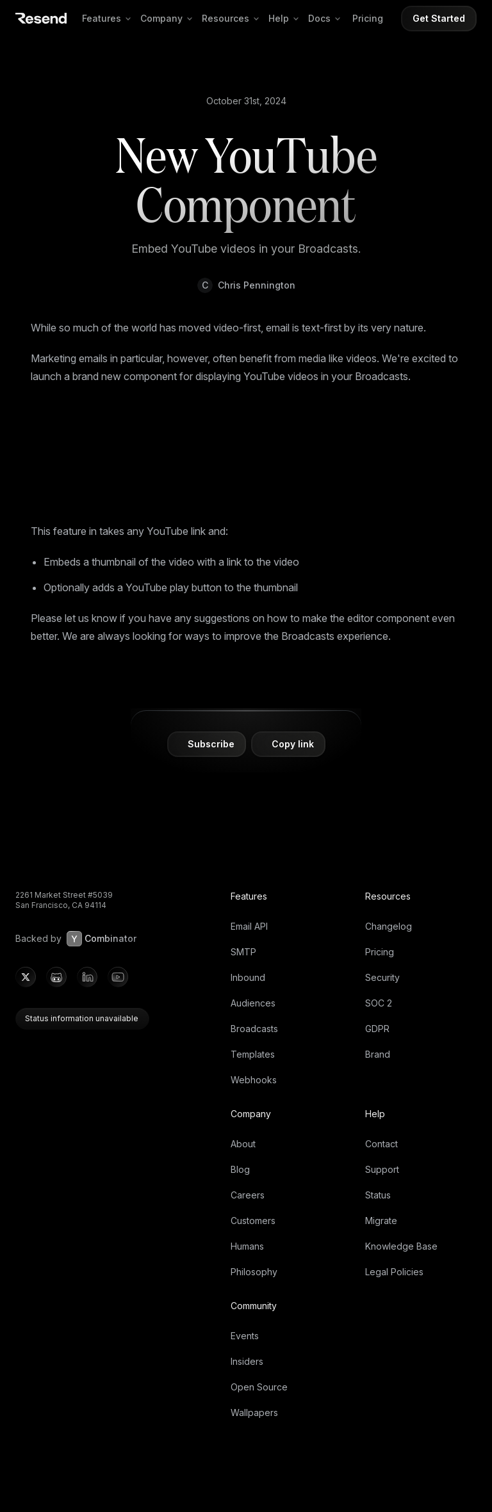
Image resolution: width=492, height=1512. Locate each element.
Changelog (388, 926)
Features (108, 19)
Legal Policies (394, 1271)
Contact (381, 1143)
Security (382, 977)
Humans (247, 1246)
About (243, 1143)
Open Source (259, 1386)
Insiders (247, 1361)
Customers (253, 1220)
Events (245, 1335)
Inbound (248, 977)
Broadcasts (254, 1028)
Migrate (381, 1220)
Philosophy (254, 1271)
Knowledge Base (401, 1246)
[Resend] (41, 18)
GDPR (377, 1028)
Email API (249, 926)
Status (378, 1195)
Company (168, 19)
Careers (248, 1195)
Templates (253, 1054)
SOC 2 (378, 1003)
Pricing (367, 18)
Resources (232, 19)
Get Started (439, 18)
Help (285, 19)
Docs (326, 19)
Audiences (253, 1003)
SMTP (243, 951)
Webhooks (254, 1079)
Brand (377, 1054)
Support (382, 1169)
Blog (240, 1169)
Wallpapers (254, 1412)
